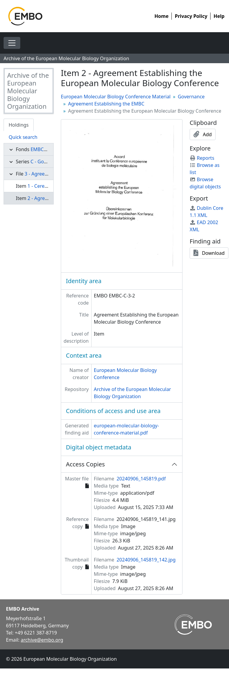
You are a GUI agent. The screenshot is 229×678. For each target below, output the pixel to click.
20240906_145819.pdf (141, 478)
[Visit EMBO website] (193, 624)
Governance (191, 96)
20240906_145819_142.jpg (146, 559)
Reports (202, 158)
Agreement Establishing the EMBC (106, 103)
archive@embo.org (42, 640)
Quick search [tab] (23, 137)
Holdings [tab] (19, 125)
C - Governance (47, 161)
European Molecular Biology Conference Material (116, 96)
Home (161, 16)
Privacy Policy (191, 16)
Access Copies (85, 464)
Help (219, 16)
